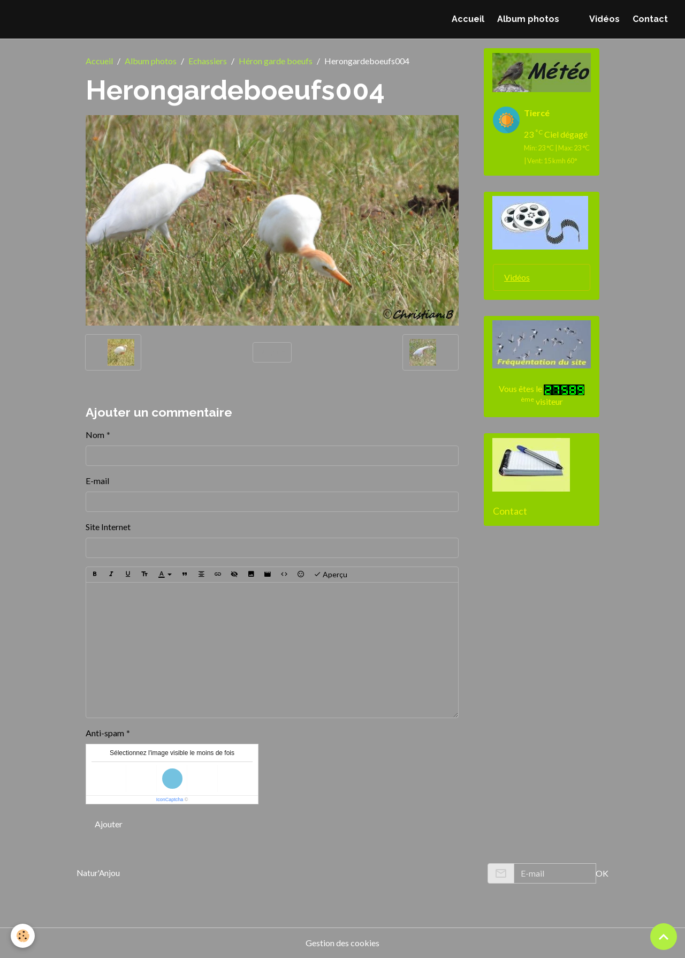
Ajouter (109, 824)
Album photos (528, 19)
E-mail (97, 481)
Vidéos (604, 19)
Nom (95, 434)
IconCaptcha (170, 799)
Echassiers (207, 61)
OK (602, 873)
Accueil (468, 19)
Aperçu (330, 574)
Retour (272, 352)
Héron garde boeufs (276, 61)
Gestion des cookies (342, 943)
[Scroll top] (663, 936)
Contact (650, 19)
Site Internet (108, 527)
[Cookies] (23, 936)
